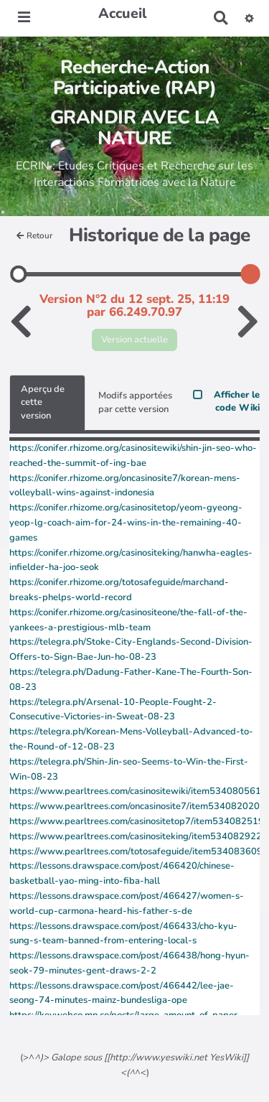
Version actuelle (134, 339)
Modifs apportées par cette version (135, 402)
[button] (249, 18)
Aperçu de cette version (43, 402)
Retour (34, 235)
